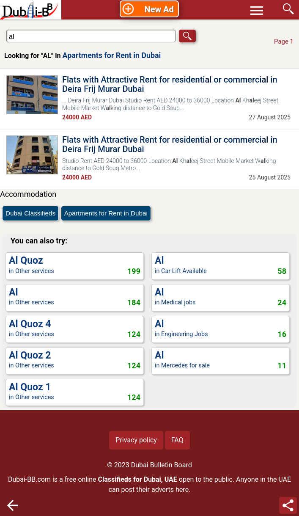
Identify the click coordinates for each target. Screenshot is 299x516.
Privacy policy (136, 440)
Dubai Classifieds (30, 213)
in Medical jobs (220, 297)
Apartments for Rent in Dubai (112, 55)
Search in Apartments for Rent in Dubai (31, 29)
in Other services (74, 265)
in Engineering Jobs (220, 329)
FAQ (177, 440)
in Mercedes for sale (220, 360)
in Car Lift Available (220, 265)
